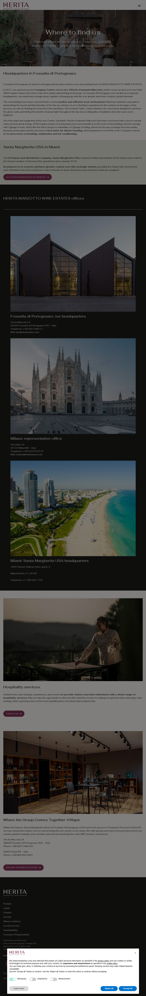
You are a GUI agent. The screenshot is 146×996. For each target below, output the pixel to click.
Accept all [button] (127, 988)
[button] (135, 953)
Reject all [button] (109, 988)
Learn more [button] (19, 988)
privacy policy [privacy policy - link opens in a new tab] (103, 961)
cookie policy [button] (112, 963)
